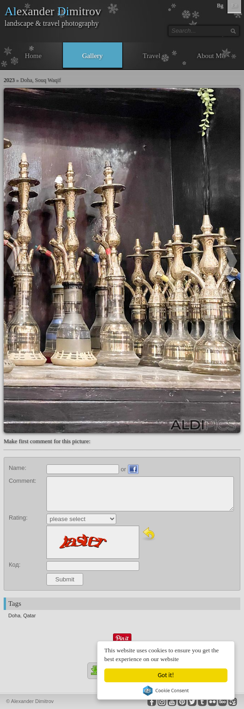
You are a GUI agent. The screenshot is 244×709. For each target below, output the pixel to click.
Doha (14, 615)
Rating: (18, 517)
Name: (17, 467)
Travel (152, 55)
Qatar (29, 615)
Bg (220, 5)
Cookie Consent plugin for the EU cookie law (166, 691)
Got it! (166, 675)
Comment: (22, 480)
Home (33, 55)
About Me (211, 55)
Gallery (92, 55)
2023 (9, 80)
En (234, 5)
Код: (15, 564)
